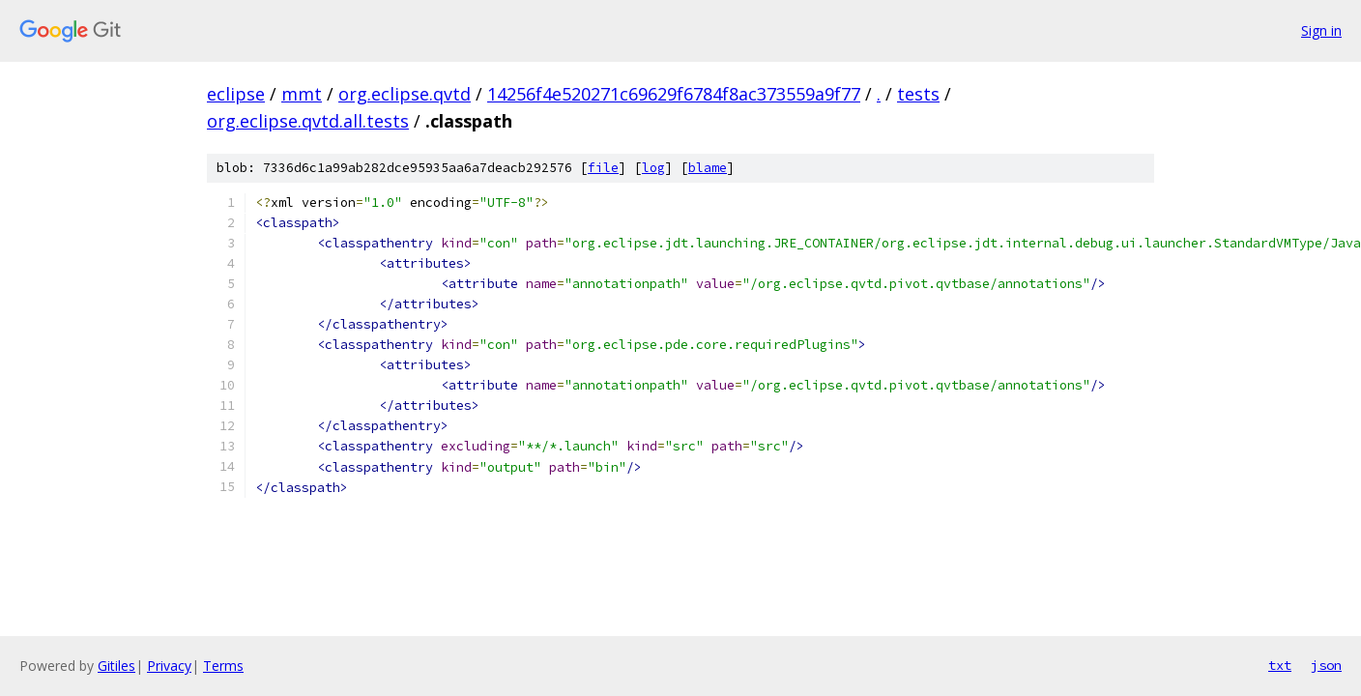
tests (918, 93)
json (1326, 665)
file (603, 168)
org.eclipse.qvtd (404, 93)
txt (1279, 665)
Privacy (169, 665)
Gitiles (116, 665)
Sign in (1321, 30)
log (653, 168)
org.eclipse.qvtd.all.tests (308, 120)
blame (707, 168)
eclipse (236, 93)
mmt (301, 93)
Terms (223, 665)
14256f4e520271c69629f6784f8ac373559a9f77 (673, 93)
